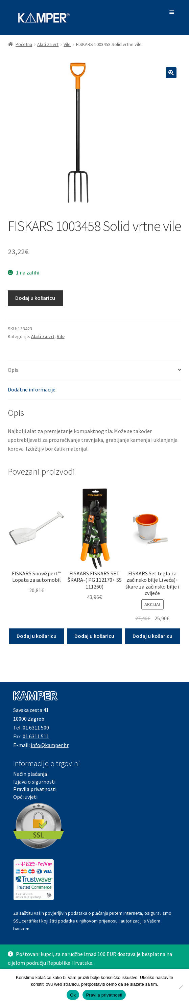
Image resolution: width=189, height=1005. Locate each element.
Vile (67, 44)
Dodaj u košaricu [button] (36, 635)
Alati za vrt (47, 44)
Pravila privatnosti (34, 789)
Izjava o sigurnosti (34, 781)
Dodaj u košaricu (35, 297)
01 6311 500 (36, 727)
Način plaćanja (30, 773)
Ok (73, 995)
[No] (180, 987)
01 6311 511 (36, 736)
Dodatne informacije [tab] (31, 389)
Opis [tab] (13, 369)
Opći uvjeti (25, 796)
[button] (171, 72)
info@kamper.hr (50, 745)
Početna (24, 44)
